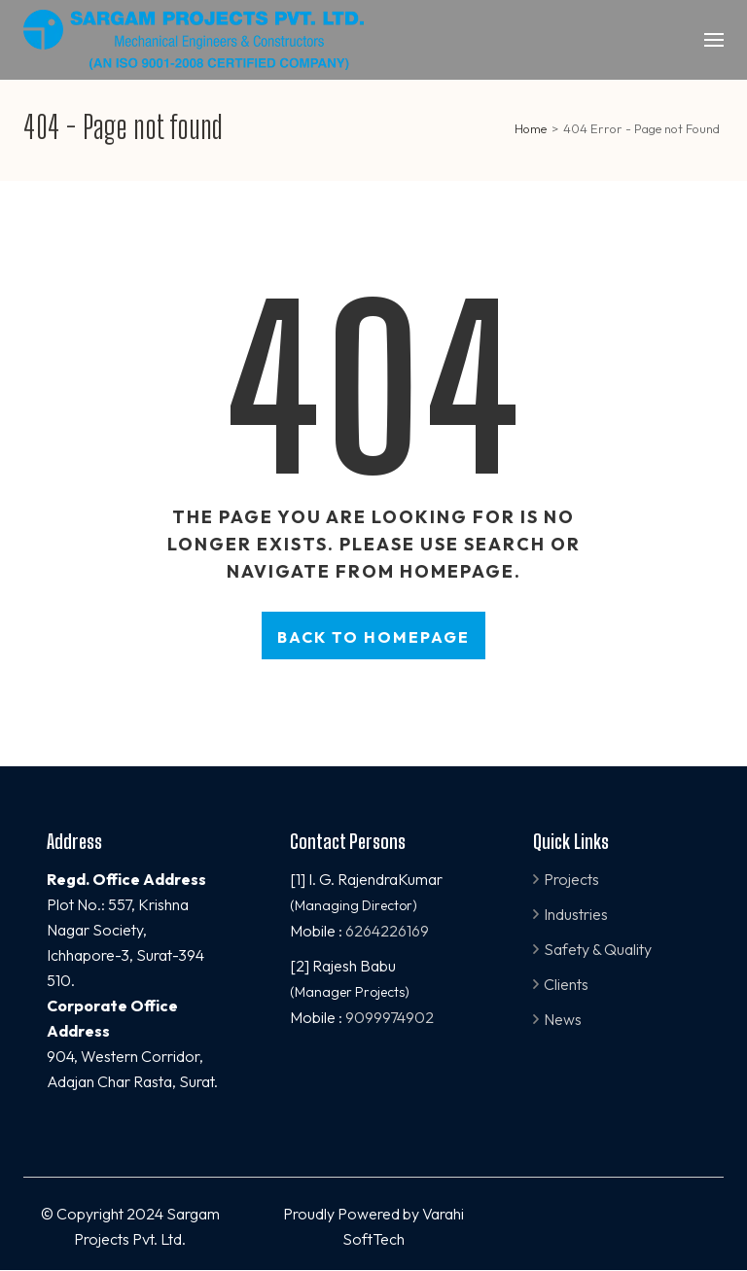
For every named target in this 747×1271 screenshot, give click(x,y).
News (563, 1019)
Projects (571, 879)
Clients (566, 984)
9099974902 (389, 1017)
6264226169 (387, 930)
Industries (576, 914)
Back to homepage (373, 637)
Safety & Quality (598, 949)
